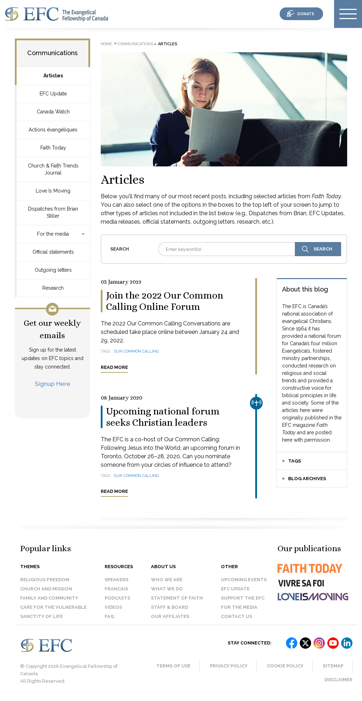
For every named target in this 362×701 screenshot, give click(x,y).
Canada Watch (53, 111)
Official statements (53, 252)
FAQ (109, 616)
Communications (52, 53)
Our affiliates (170, 616)
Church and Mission (46, 588)
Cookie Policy (285, 665)
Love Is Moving (53, 191)
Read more (114, 367)
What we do (167, 588)
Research (53, 288)
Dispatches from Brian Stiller (53, 212)
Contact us (236, 616)
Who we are (166, 579)
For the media (53, 234)
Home (106, 44)
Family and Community (49, 598)
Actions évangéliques (53, 129)
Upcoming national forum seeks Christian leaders (163, 417)
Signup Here (52, 383)
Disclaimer (338, 679)
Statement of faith (177, 598)
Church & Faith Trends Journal (53, 169)
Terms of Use (173, 665)
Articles (53, 75)
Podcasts (117, 598)
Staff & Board (169, 607)
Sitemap (333, 665)
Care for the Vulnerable (53, 607)
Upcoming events (244, 579)
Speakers (116, 579)
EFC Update (53, 93)
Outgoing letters (53, 270)
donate (305, 14)
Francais (116, 588)
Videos (113, 607)
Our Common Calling (136, 351)
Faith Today (53, 148)
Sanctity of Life (41, 616)
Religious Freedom (44, 579)
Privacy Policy (228, 665)
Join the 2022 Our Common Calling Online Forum (164, 301)
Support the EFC (242, 598)
